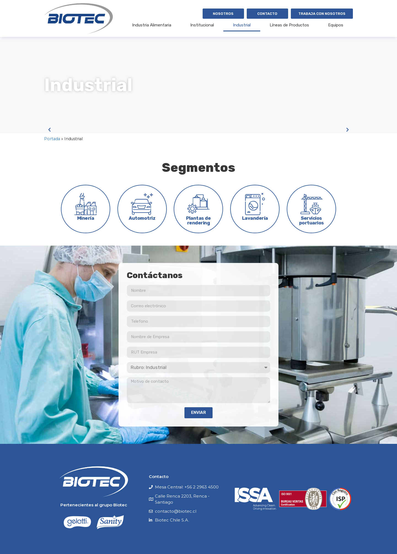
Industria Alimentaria (151, 25)
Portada (52, 138)
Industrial (242, 25)
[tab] (85, 209)
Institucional (202, 25)
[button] (49, 129)
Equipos (335, 25)
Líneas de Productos (289, 25)
